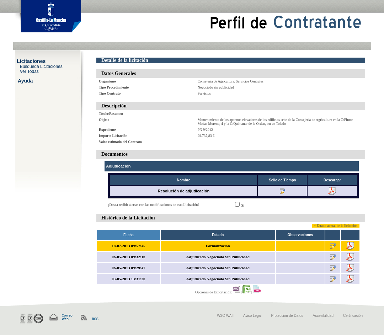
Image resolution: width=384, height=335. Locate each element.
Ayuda (25, 80)
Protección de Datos (287, 316)
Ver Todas (29, 71)
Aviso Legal (252, 316)
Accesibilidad (323, 316)
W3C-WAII (225, 316)
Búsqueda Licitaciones (41, 66)
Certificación (353, 316)
